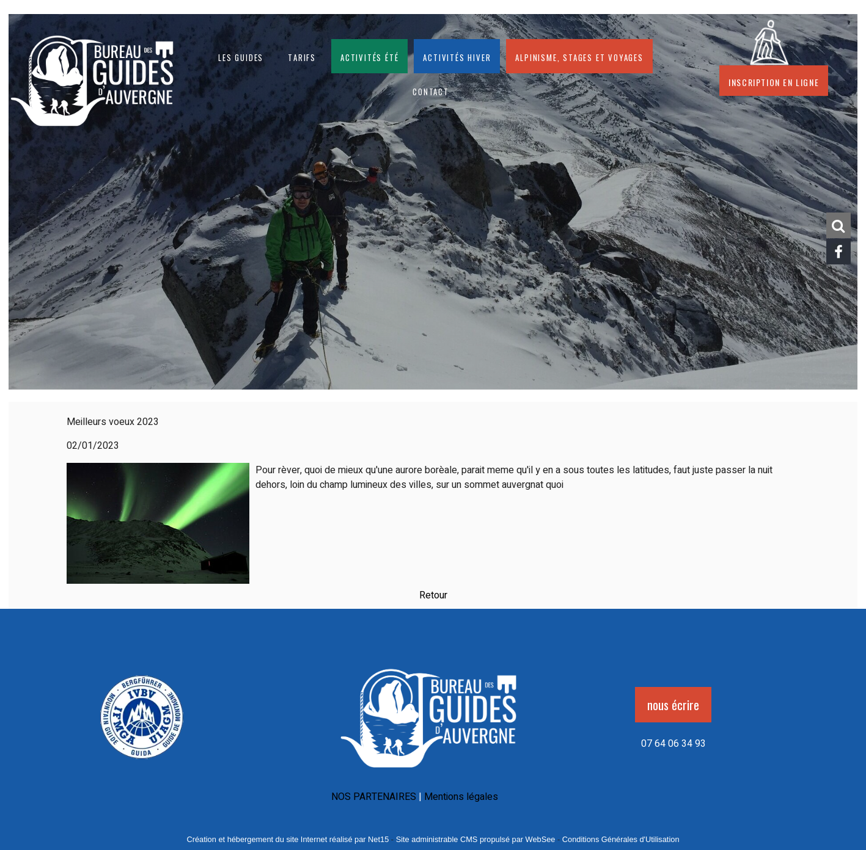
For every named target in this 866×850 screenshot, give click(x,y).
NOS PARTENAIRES (373, 797)
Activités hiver (457, 56)
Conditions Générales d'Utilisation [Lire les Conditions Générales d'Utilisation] (621, 839)
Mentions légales (461, 797)
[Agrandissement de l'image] (142, 763)
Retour (433, 595)
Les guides (240, 56)
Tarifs (302, 56)
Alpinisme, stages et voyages (579, 56)
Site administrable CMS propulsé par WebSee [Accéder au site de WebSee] (476, 839)
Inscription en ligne (773, 80)
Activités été (369, 56)
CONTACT (431, 90)
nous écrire (673, 705)
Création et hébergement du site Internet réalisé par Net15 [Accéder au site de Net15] (287, 839)
